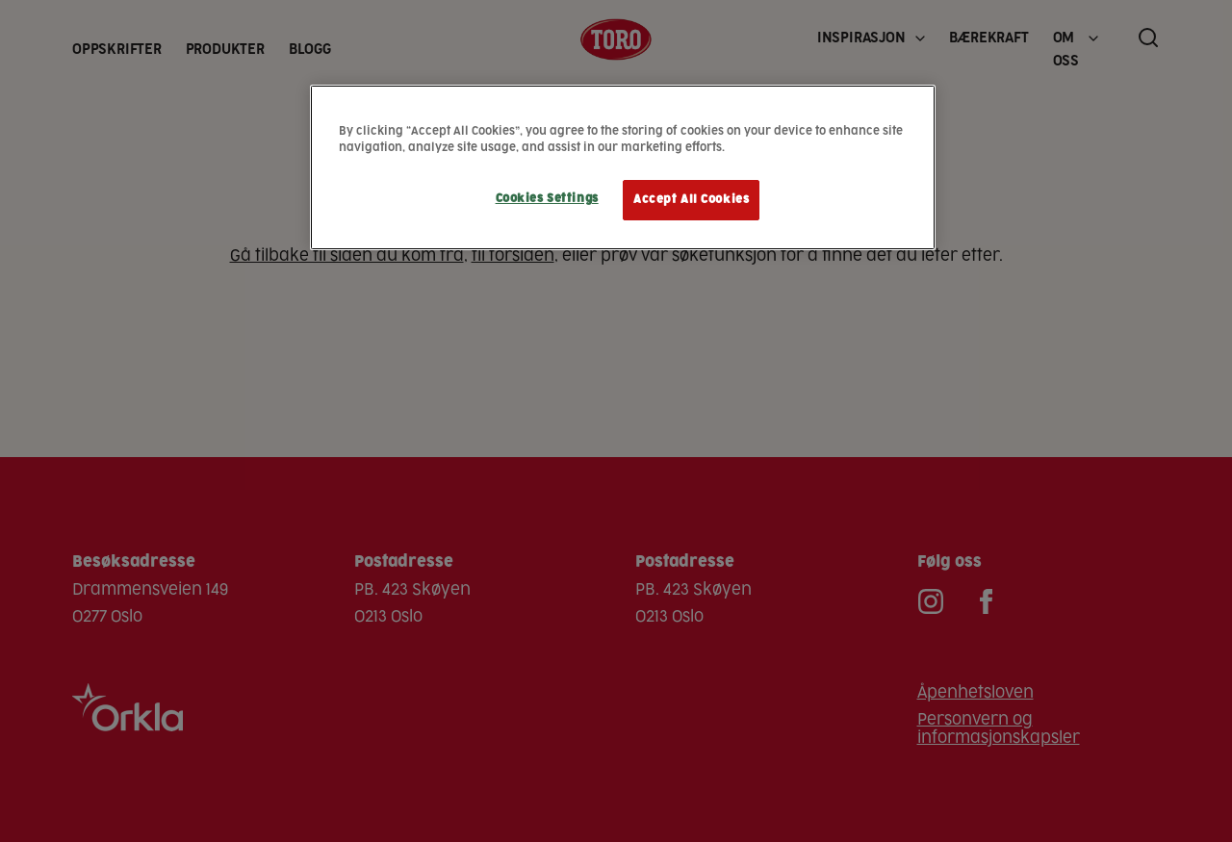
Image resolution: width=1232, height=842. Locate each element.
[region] (623, 167)
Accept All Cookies (691, 199)
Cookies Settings (547, 198)
